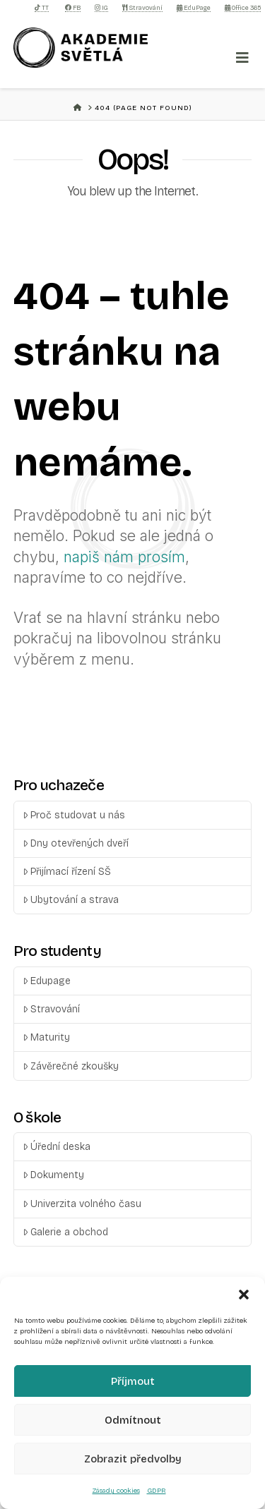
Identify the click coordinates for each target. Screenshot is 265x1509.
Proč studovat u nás (74, 815)
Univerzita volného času (82, 1204)
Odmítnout (133, 1420)
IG (101, 7)
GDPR (156, 1490)
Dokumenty (53, 1175)
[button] (244, 1294)
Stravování (142, 7)
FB (73, 7)
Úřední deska (56, 1147)
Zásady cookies (116, 1490)
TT (42, 7)
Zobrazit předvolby (133, 1459)
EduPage (194, 7)
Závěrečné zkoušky (71, 1066)
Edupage (47, 981)
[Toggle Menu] (242, 58)
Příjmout (133, 1381)
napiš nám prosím (124, 557)
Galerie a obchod (65, 1232)
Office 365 (243, 7)
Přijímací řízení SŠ (67, 872)
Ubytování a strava (71, 900)
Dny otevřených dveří (76, 843)
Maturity (46, 1037)
